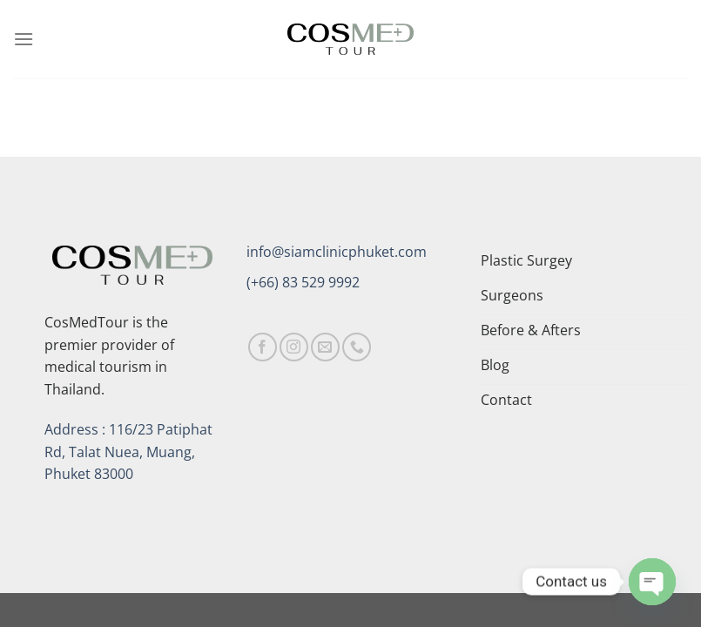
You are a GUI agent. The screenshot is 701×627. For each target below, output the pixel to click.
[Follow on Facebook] (262, 347)
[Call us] (356, 347)
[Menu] (23, 38)
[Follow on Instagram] (294, 347)
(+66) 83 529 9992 (303, 282)
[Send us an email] (325, 347)
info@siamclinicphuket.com (336, 251)
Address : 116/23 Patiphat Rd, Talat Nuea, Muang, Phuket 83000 (128, 451)
